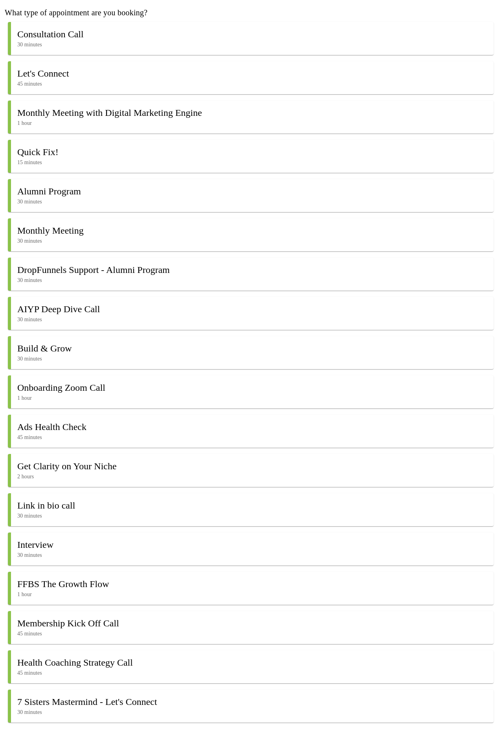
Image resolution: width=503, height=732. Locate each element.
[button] (251, 38)
